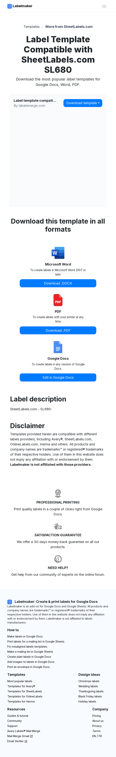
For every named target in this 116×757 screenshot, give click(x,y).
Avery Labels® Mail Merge (23, 731)
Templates (31, 27)
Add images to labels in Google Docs (30, 661)
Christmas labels (88, 681)
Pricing (96, 715)
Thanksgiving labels (91, 691)
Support (12, 725)
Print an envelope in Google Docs (28, 666)
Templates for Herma (21, 701)
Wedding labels (88, 686)
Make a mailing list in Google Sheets (30, 651)
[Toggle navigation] (104, 5)
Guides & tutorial (17, 715)
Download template (81, 103)
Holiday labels (87, 701)
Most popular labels (19, 681)
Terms (96, 731)
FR (100, 736)
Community (14, 720)
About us (98, 720)
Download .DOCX (58, 283)
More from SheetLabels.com (69, 27)
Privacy (97, 725)
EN (94, 736)
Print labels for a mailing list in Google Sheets (35, 641)
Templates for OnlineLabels (24, 696)
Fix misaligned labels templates (27, 646)
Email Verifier (17, 741)
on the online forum (89, 574)
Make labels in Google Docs (25, 636)
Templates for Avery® (21, 686)
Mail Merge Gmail (20, 736)
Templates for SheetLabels (24, 691)
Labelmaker (19, 6)
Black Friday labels (90, 696)
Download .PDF (58, 330)
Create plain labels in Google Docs (29, 656)
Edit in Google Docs (58, 377)
